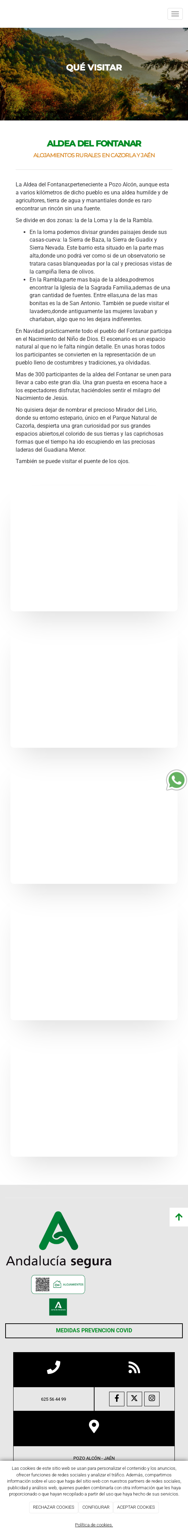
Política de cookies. (94, 1524)
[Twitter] (134, 1399)
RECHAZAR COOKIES (53, 1507)
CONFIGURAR (95, 1507)
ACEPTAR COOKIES (136, 1507)
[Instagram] (152, 1399)
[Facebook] (116, 1399)
